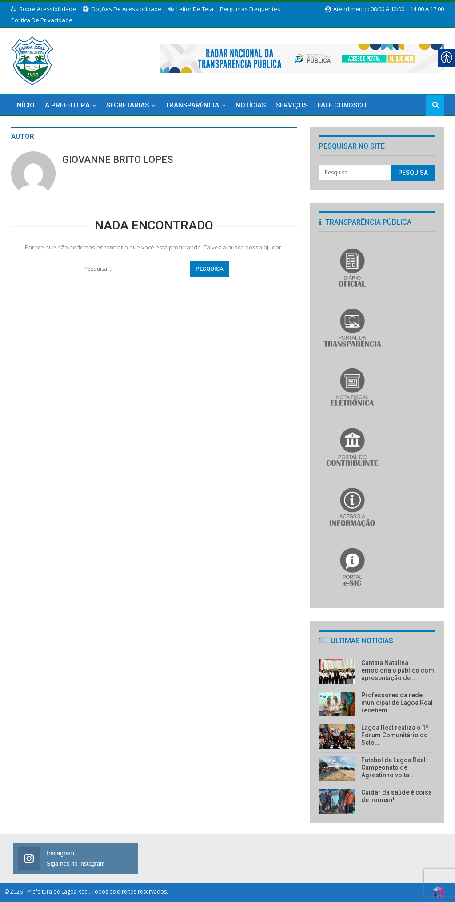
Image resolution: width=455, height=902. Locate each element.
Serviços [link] (291, 105)
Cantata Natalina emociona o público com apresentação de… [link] (397, 670)
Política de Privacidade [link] (41, 20)
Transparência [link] (192, 105)
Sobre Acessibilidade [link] (43, 9)
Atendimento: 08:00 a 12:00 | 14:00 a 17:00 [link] (384, 9)
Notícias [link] (250, 105)
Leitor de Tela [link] (190, 9)
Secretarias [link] (127, 105)
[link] (32, 59)
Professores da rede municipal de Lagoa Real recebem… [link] (397, 703)
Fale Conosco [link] (342, 105)
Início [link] (25, 105)
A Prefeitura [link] (67, 105)
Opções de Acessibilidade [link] (122, 9)
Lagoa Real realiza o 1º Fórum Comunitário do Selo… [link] (395, 735)
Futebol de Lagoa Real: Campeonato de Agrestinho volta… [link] (394, 767)
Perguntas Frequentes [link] (250, 9)
